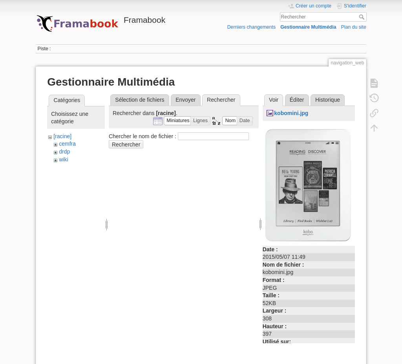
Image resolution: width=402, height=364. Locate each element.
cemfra (67, 144)
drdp (64, 151)
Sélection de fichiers (139, 100)
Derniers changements (251, 27)
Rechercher (362, 17)
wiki (63, 159)
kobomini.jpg (291, 113)
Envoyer (185, 100)
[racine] (62, 136)
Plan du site (353, 27)
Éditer (297, 100)
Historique (327, 100)
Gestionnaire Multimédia (308, 27)
